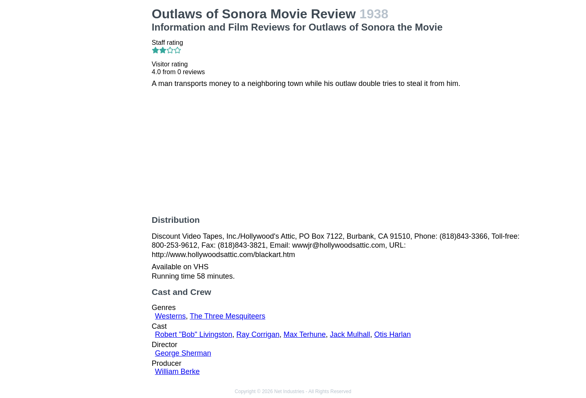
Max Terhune (305, 334)
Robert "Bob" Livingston (193, 334)
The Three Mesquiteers (227, 316)
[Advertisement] (102, 129)
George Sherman (183, 353)
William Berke (177, 371)
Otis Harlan (392, 334)
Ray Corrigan (258, 334)
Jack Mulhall (350, 334)
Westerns (170, 316)
